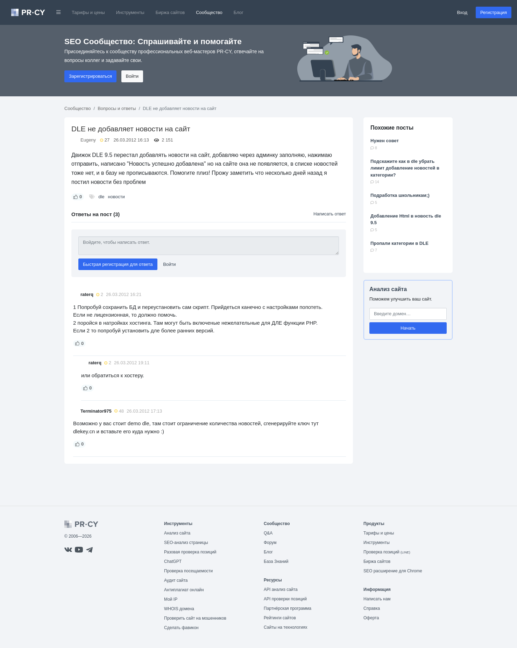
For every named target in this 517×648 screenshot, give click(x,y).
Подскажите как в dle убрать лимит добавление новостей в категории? (404, 168)
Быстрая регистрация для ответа (118, 264)
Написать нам (377, 599)
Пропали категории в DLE (399, 243)
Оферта (371, 617)
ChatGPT (173, 561)
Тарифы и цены (88, 12)
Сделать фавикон (181, 627)
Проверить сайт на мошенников (195, 618)
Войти (132, 76)
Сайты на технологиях (285, 627)
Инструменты (130, 12)
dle (101, 196)
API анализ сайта (281, 589)
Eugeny (88, 140)
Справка (371, 608)
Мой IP (170, 599)
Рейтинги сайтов (280, 617)
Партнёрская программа (287, 608)
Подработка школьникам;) (400, 195)
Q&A (268, 533)
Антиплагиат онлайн (184, 589)
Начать (408, 328)
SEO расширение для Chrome (392, 570)
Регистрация (493, 12)
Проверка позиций (386, 552)
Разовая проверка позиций (190, 552)
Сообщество (209, 12)
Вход (462, 12)
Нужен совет (384, 140)
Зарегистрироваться (90, 76)
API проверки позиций (285, 599)
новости (116, 196)
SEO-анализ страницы (186, 542)
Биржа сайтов (170, 12)
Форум (270, 542)
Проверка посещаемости (188, 570)
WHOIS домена (179, 608)
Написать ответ (329, 213)
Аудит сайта (175, 580)
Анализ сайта (388, 289)
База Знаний (276, 561)
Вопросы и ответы (117, 108)
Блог (238, 12)
